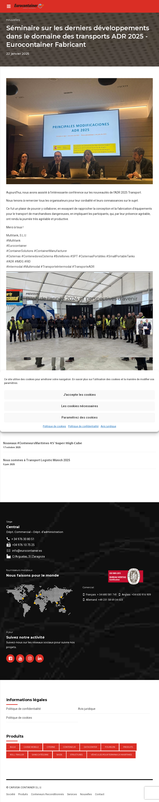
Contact (99, 794)
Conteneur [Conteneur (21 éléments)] (69, 747)
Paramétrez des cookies (79, 417)
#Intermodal (14, 266)
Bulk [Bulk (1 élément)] (13, 747)
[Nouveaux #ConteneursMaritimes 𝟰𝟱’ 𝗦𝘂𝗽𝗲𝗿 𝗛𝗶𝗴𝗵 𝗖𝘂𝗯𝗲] (79, 439)
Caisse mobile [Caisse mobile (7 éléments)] (31, 747)
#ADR (10, 261)
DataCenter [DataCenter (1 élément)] (90, 747)
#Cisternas (13, 256)
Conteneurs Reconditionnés (47, 794)
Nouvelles (13, 20)
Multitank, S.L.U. (16, 235)
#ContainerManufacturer (50, 251)
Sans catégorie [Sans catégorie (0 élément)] (40, 755)
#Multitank (13, 240)
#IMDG (19, 261)
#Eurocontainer (16, 245)
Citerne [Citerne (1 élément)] (51, 747)
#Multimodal (31, 266)
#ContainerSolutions (19, 251)
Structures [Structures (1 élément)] (76, 755)
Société (10, 794)
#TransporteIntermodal (56, 266)
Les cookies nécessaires (79, 406)
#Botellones (62, 256)
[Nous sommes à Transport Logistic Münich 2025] (79, 456)
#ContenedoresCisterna (37, 256)
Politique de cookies (54, 426)
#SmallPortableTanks (120, 256)
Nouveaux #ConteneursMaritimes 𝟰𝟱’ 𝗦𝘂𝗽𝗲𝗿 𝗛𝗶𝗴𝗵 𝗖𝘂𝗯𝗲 (42, 443)
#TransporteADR (83, 266)
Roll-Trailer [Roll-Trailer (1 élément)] (17, 755)
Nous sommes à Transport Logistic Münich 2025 (36, 460)
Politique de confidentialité (83, 426)
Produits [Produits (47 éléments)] (128, 747)
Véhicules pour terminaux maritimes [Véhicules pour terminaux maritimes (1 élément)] (111, 755)
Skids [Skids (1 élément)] (59, 755)
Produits (23, 794)
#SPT (74, 256)
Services (72, 794)
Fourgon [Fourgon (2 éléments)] (110, 747)
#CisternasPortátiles (92, 256)
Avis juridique (108, 426)
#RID (27, 261)
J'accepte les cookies (79, 395)
